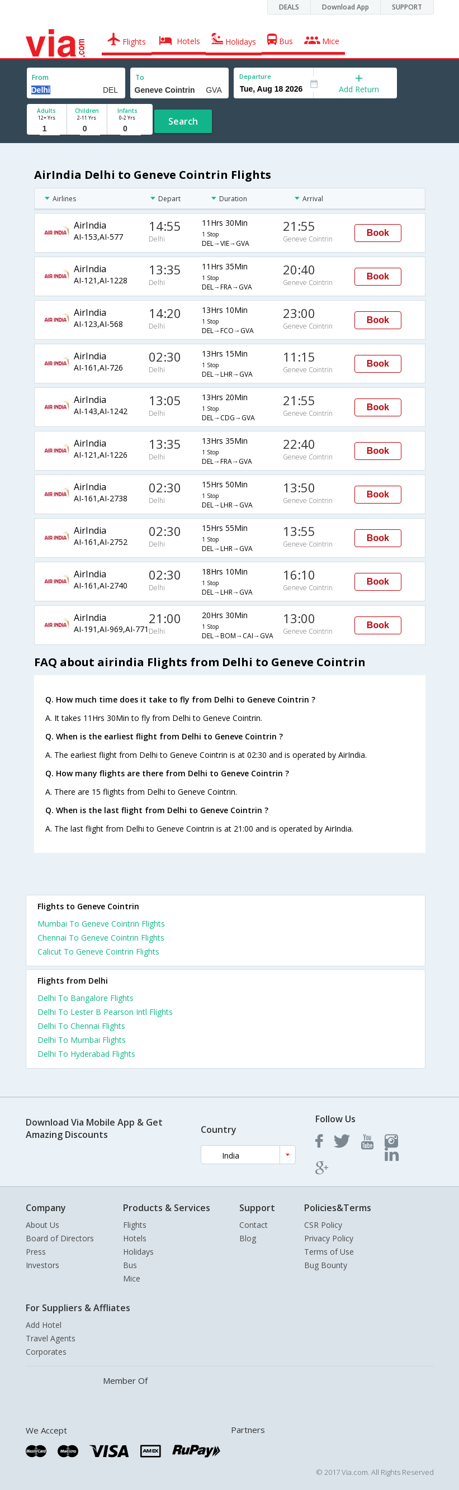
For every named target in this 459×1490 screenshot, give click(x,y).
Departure (255, 76)
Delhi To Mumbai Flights (81, 1040)
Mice (131, 1278)
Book (378, 233)
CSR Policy (323, 1224)
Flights (134, 1224)
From (40, 77)
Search (183, 121)
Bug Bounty (325, 1265)
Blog (247, 1238)
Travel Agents (50, 1338)
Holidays (138, 1251)
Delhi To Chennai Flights (81, 1026)
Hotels (134, 1238)
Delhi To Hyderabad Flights (86, 1053)
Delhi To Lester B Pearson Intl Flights (105, 1012)
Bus (130, 1265)
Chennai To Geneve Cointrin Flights (100, 937)
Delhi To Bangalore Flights (85, 998)
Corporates (46, 1351)
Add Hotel (43, 1325)
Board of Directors (60, 1238)
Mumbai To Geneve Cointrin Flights (101, 923)
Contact (253, 1224)
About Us (42, 1224)
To (139, 77)
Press (36, 1251)
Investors (42, 1265)
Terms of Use (329, 1251)
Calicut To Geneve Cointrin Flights (98, 951)
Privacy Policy (328, 1238)
